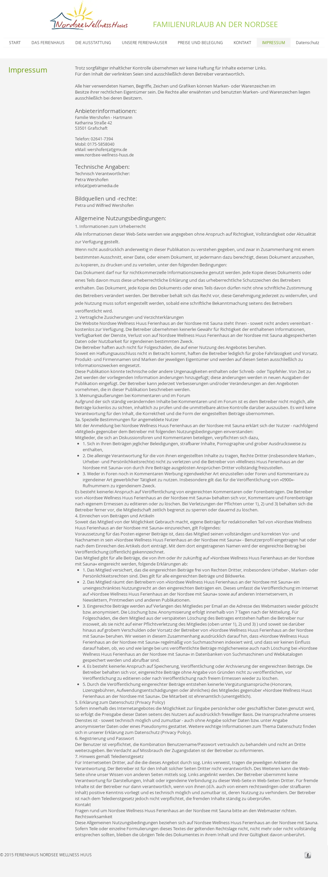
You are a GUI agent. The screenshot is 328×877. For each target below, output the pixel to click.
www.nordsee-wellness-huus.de (104, 154)
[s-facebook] (308, 855)
